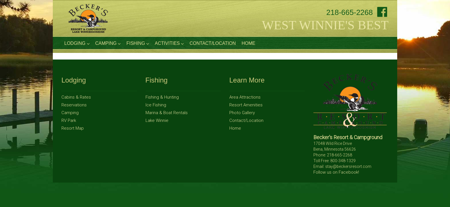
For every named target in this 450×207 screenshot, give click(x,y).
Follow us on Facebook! (336, 172)
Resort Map (72, 128)
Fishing (137, 43)
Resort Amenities (246, 105)
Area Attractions (245, 97)
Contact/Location (212, 43)
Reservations (74, 105)
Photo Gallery (242, 112)
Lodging (77, 43)
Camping (108, 43)
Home (248, 43)
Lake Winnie (157, 120)
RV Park (68, 120)
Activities (169, 43)
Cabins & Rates (76, 97)
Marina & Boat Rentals (167, 112)
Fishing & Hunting (162, 97)
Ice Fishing (156, 105)
